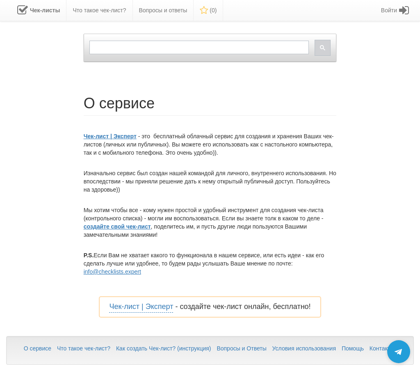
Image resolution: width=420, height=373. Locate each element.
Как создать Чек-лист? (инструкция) (163, 348)
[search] (199, 47)
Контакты (382, 348)
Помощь (353, 348)
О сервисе (37, 348)
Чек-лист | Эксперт (110, 136)
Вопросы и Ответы (241, 348)
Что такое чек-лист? (83, 348)
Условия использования (304, 348)
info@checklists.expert (112, 271)
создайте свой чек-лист (117, 226)
